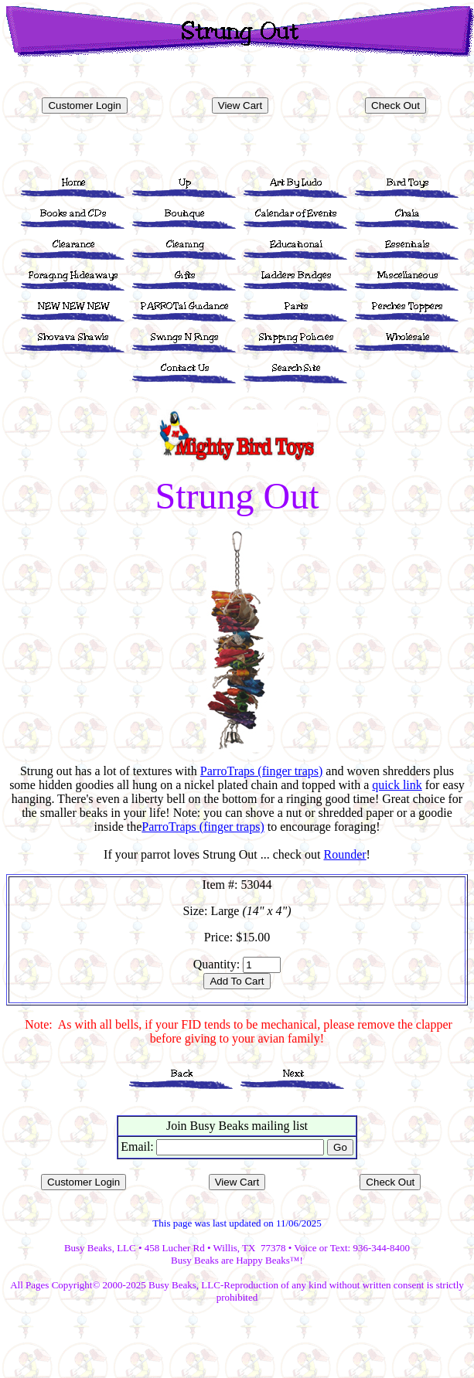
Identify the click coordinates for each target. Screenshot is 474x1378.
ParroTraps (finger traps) (261, 770)
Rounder (344, 854)
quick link (396, 784)
